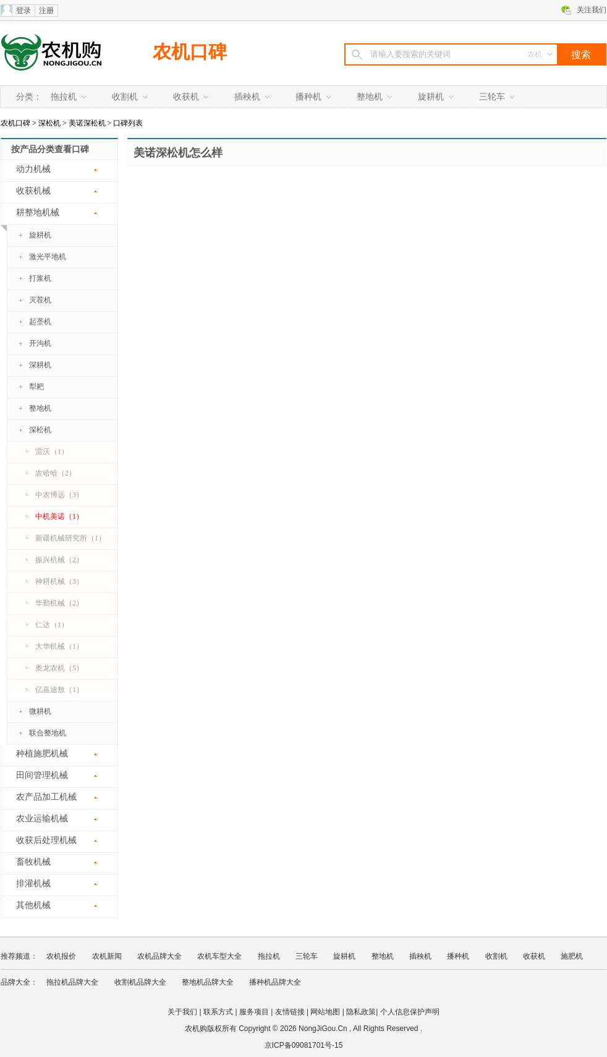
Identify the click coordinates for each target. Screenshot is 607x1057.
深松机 (49, 123)
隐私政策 (361, 1012)
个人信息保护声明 (409, 1012)
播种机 (308, 96)
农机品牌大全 (159, 956)
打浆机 (40, 278)
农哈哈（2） (55, 473)
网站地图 (325, 1012)
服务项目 (254, 1012)
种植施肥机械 (42, 753)
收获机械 (33, 190)
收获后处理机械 (46, 840)
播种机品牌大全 (275, 982)
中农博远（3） (59, 494)
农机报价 (61, 956)
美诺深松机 (87, 123)
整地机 (370, 96)
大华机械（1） (59, 646)
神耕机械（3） (59, 581)
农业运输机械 (42, 818)
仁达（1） (52, 624)
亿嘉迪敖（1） (59, 689)
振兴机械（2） (59, 559)
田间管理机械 (42, 775)
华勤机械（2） (59, 603)
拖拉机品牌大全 (72, 982)
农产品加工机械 (46, 797)
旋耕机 (431, 96)
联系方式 (218, 1012)
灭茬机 (40, 300)
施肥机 (572, 956)
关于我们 (182, 1012)
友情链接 (290, 1012)
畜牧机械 (33, 862)
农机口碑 (190, 51)
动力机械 (33, 169)
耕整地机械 (30, 216)
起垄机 (40, 321)
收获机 (186, 96)
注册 (46, 10)
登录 (23, 10)
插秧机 (247, 96)
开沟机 (40, 343)
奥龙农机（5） (59, 668)
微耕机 (40, 711)
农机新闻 (107, 956)
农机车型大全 (219, 956)
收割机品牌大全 (140, 982)
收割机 (125, 96)
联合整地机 (47, 733)
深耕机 (40, 365)
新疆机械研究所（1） (70, 538)
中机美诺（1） (59, 516)
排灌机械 (33, 883)
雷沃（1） (52, 451)
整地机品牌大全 (208, 982)
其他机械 (33, 905)
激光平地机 (47, 256)
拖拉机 (64, 96)
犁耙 (36, 386)
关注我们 (591, 10)
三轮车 (492, 96)
